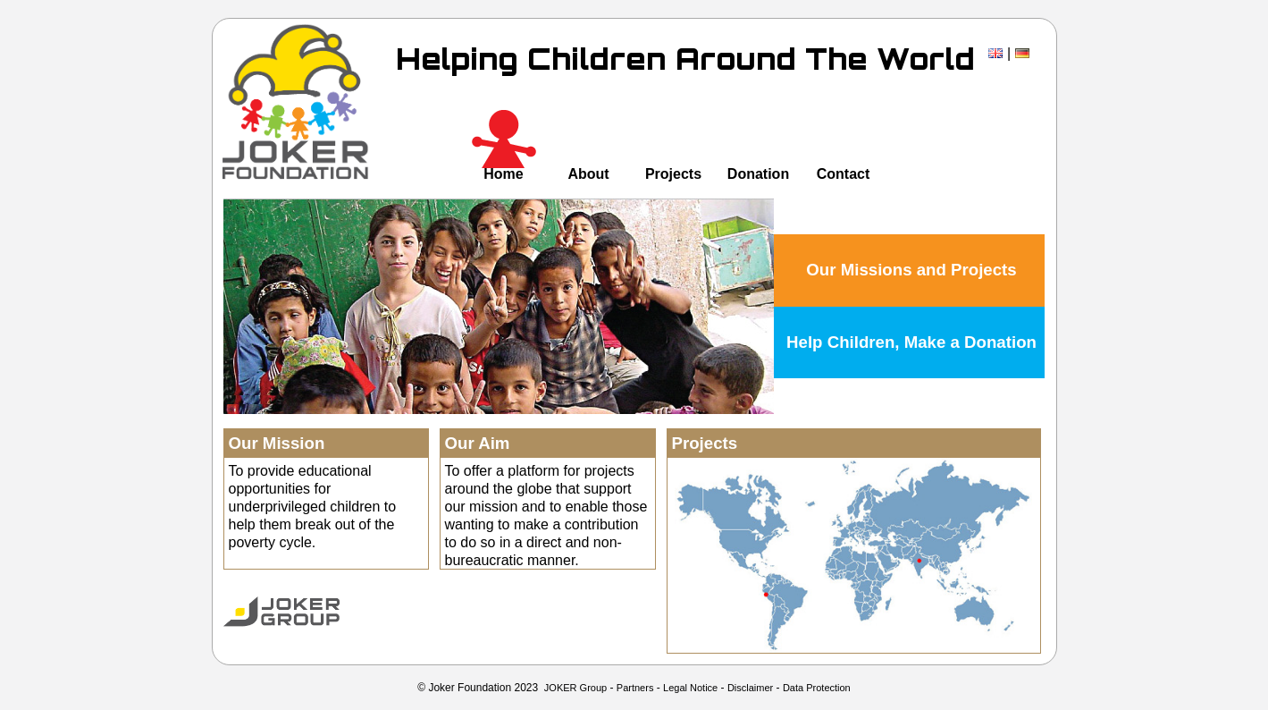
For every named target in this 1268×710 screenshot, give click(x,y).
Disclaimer (750, 687)
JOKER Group (575, 687)
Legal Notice (690, 687)
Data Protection (817, 687)
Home (503, 174)
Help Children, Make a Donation (911, 342)
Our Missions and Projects (911, 269)
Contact (843, 174)
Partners (635, 687)
